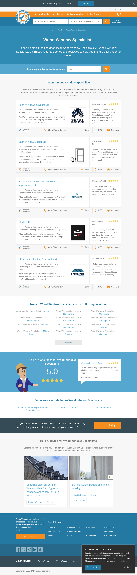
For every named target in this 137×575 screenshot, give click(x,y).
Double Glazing (80, 495)
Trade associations (74, 527)
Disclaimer (108, 531)
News (50, 535)
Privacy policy (110, 527)
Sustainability (79, 500)
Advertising (90, 527)
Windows (50, 502)
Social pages (91, 535)
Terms (69, 535)
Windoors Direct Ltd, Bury (91, 363)
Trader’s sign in (115, 9)
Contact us (90, 531)
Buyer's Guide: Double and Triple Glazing (90, 486)
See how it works (30, 536)
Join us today (107, 425)
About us (52, 527)
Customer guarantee (112, 535)
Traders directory (74, 531)
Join (86, 3)
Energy (94, 495)
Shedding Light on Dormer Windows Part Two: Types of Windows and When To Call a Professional (42, 490)
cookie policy (104, 561)
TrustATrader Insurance (66, 561)
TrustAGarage (44, 561)
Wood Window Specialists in (32, 311)
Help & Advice (54, 531)
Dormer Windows (35, 502)
